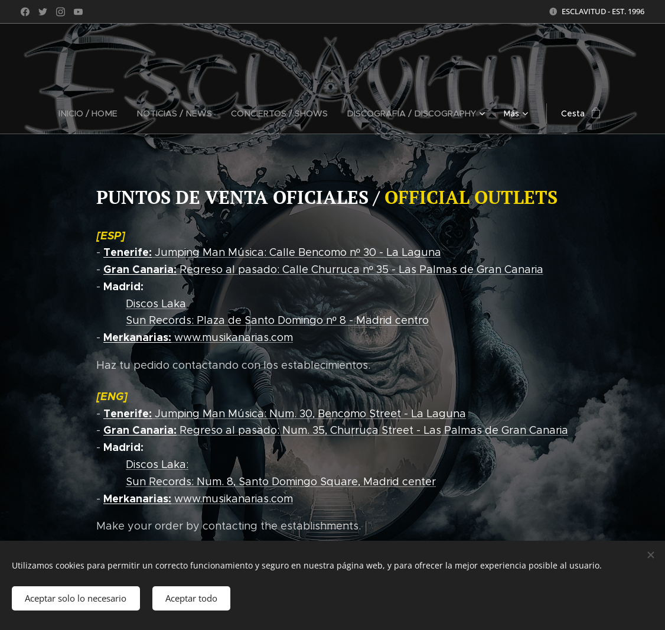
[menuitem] (62, 113)
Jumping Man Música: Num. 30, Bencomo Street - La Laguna (284, 413)
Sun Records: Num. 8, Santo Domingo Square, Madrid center (281, 481)
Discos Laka (156, 303)
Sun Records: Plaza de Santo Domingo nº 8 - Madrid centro (277, 320)
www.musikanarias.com (198, 337)
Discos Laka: (157, 464)
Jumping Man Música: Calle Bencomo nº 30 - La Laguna (272, 252)
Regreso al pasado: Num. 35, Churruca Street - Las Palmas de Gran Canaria (335, 430)
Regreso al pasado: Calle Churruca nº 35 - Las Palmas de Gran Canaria (323, 269)
